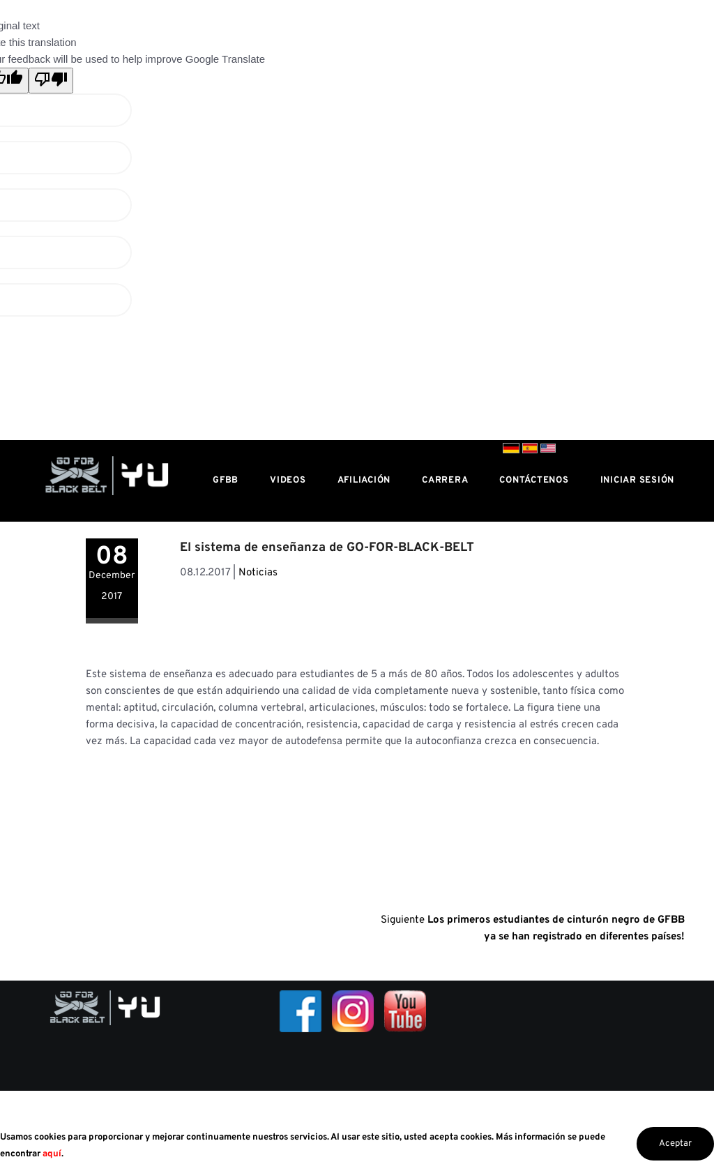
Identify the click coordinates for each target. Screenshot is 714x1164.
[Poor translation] (51, 80)
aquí (52, 1154)
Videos (288, 480)
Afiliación (364, 480)
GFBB (225, 480)
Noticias (258, 573)
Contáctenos (533, 480)
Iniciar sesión (637, 480)
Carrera (445, 480)
